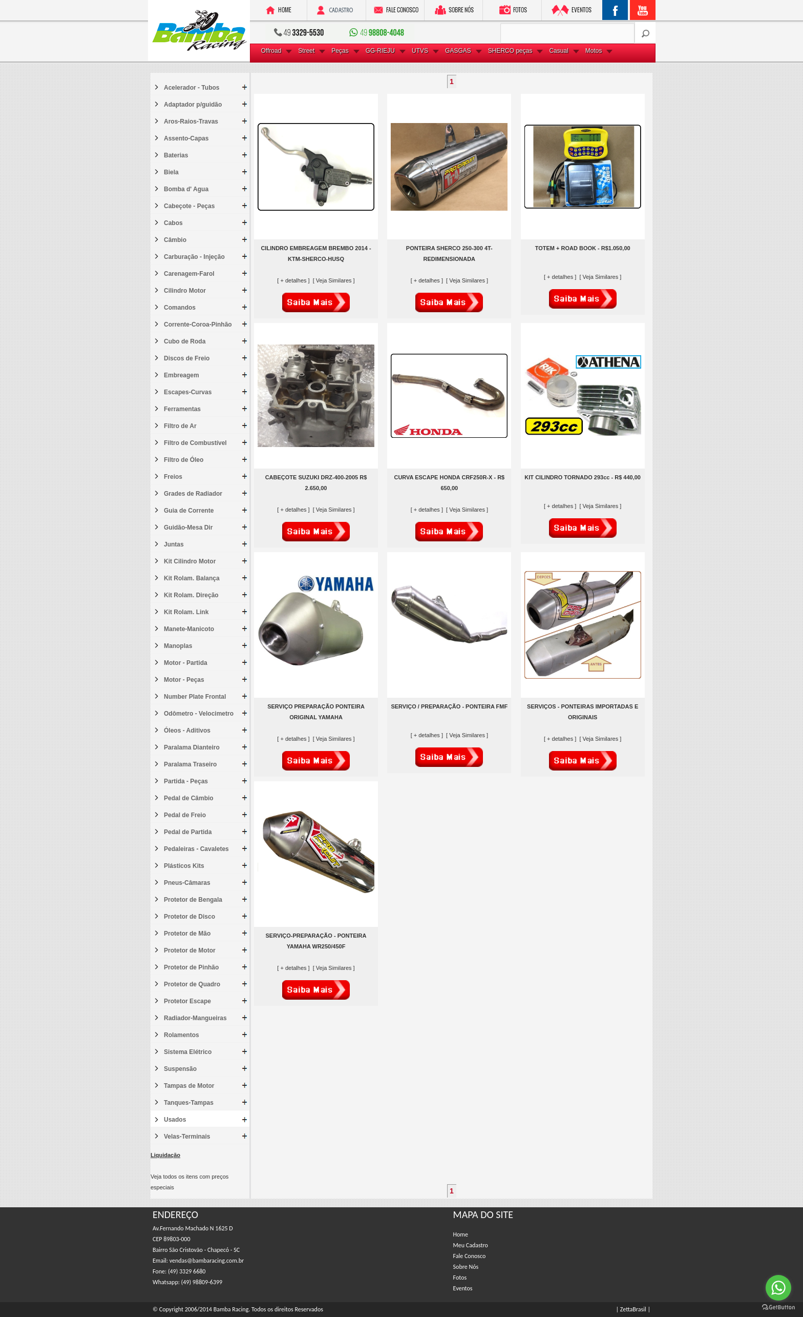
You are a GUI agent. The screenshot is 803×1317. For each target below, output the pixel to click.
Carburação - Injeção (194, 256)
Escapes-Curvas (188, 392)
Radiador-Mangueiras (195, 1018)
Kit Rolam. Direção (191, 595)
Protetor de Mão (187, 933)
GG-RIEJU (380, 50)
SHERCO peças (510, 50)
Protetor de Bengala (193, 899)
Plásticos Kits (184, 865)
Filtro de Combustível (195, 443)
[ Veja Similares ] (334, 280)
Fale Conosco (469, 1256)
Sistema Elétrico (188, 1052)
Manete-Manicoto (189, 629)
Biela (171, 172)
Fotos (460, 1277)
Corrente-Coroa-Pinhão (198, 324)
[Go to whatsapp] (778, 1288)
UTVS (420, 50)
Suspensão (180, 1068)
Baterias (176, 155)
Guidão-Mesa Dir (188, 527)
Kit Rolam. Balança (192, 578)
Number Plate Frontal (195, 696)
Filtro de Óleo (183, 459)
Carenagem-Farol (189, 273)
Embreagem (181, 375)
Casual (558, 50)
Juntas (174, 544)
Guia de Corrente (189, 510)
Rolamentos (181, 1035)
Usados (175, 1119)
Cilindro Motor (185, 290)
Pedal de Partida (188, 832)
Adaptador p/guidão (193, 104)
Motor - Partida (185, 662)
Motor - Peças (184, 679)
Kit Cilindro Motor (190, 561)
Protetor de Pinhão (191, 967)
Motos (593, 50)
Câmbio (175, 240)
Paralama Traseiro (190, 764)
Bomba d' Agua (186, 189)
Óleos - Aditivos (187, 730)
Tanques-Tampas (189, 1102)
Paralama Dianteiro (192, 747)
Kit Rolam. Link (186, 612)
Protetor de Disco (189, 916)
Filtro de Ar (180, 426)
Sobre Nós (466, 1266)
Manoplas (178, 646)
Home (460, 1234)
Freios (173, 476)
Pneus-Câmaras (187, 882)
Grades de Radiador (193, 493)
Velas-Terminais (187, 1136)
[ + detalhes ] (294, 280)
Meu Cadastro (470, 1245)
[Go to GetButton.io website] (778, 1307)
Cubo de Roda (184, 341)
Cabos (173, 223)
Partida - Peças (186, 781)
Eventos (463, 1288)
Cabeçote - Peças (189, 206)
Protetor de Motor (190, 950)
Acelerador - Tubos (191, 87)
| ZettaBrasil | (633, 1309)
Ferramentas (182, 409)
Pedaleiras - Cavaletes (196, 849)
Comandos (180, 307)
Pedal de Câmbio (189, 798)
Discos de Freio (186, 358)
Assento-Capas (186, 138)
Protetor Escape (187, 1001)
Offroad (271, 50)
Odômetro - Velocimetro (199, 713)
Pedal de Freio (185, 815)
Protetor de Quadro (192, 984)
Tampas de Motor (189, 1085)
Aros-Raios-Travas (191, 121)
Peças (339, 50)
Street (306, 50)
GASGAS (458, 50)
